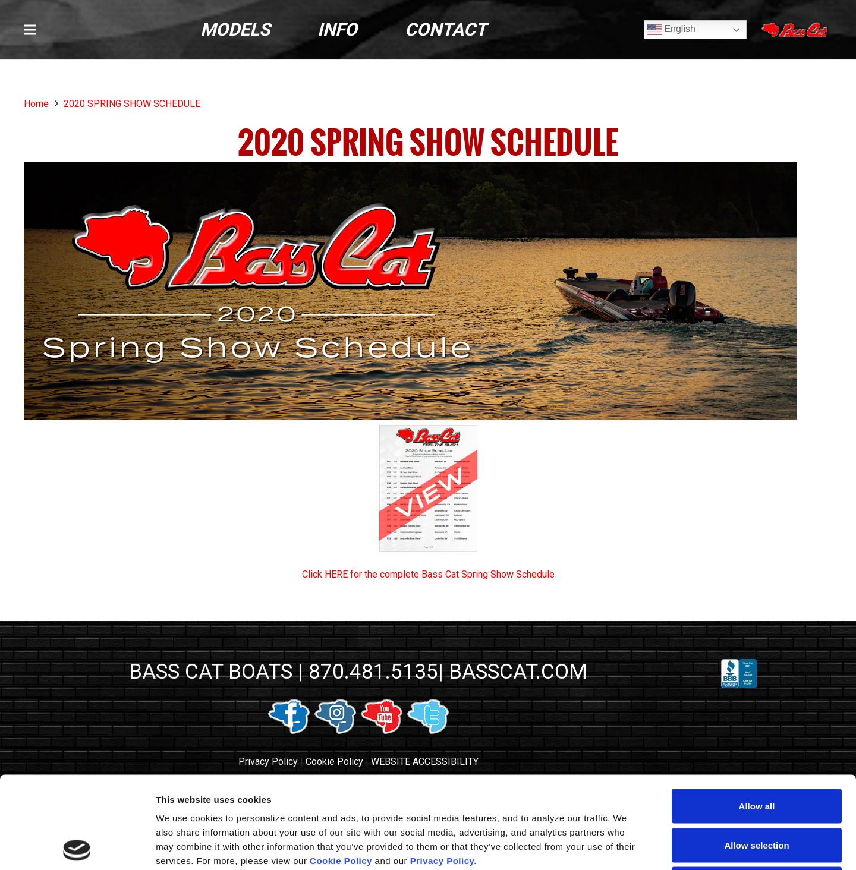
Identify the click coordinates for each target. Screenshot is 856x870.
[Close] (796, 30)
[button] (29, 30)
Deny (757, 792)
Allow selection (756, 753)
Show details (624, 846)
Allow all (757, 714)
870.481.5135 (373, 671)
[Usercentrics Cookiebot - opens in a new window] (77, 847)
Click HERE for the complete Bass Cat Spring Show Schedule (428, 574)
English (671, 30)
